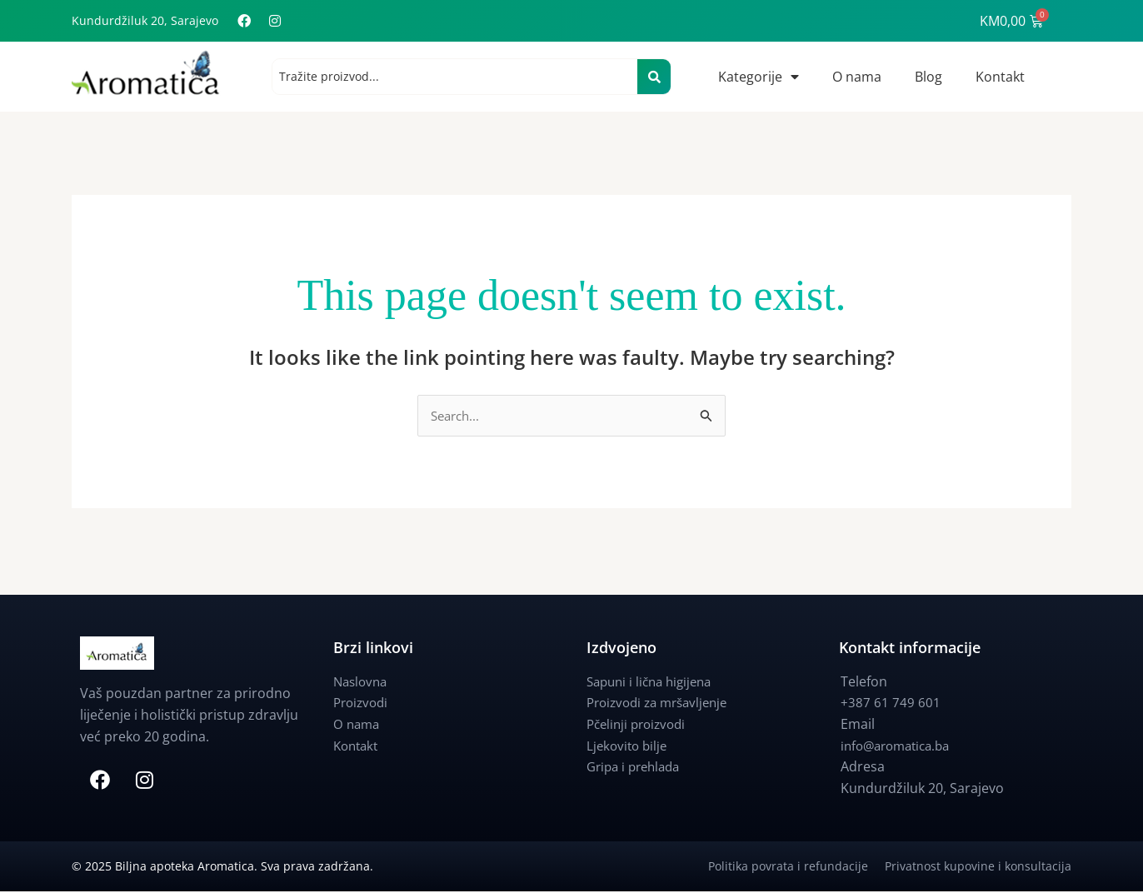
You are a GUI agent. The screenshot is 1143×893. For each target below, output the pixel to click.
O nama (856, 76)
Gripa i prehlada (637, 767)
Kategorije (758, 77)
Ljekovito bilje (628, 746)
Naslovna (362, 682)
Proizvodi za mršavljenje (662, 703)
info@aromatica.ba (900, 746)
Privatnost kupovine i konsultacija (978, 868)
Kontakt (1000, 76)
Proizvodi (362, 703)
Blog (928, 76)
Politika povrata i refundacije (796, 868)
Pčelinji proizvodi (639, 725)
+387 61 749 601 (891, 703)
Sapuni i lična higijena (653, 682)
